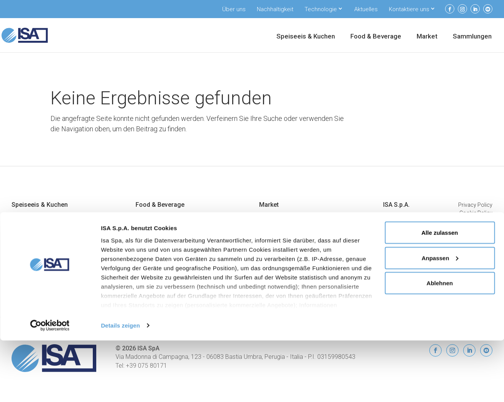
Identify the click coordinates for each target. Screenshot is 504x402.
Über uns (234, 9)
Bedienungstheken (281, 216)
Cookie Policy (475, 213)
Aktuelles (366, 9)
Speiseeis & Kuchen (305, 37)
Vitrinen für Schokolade (40, 234)
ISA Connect (398, 244)
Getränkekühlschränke (163, 244)
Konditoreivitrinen (33, 225)
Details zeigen (120, 387)
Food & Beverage (375, 37)
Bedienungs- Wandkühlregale (294, 271)
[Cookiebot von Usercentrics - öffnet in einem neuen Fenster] (50, 387)
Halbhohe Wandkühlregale (291, 234)
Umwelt (392, 225)
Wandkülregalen (278, 225)
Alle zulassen (439, 294)
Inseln (266, 244)
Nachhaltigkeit (275, 9)
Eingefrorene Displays (162, 225)
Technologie (321, 9)
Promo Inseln (275, 253)
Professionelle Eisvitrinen (42, 216)
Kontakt (392, 262)
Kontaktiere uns (409, 9)
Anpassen (440, 319)
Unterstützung (400, 234)
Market (427, 37)
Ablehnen (440, 344)
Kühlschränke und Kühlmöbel (171, 234)
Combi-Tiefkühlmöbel (285, 262)
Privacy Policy (475, 205)
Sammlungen (472, 37)
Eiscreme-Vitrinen (157, 216)
